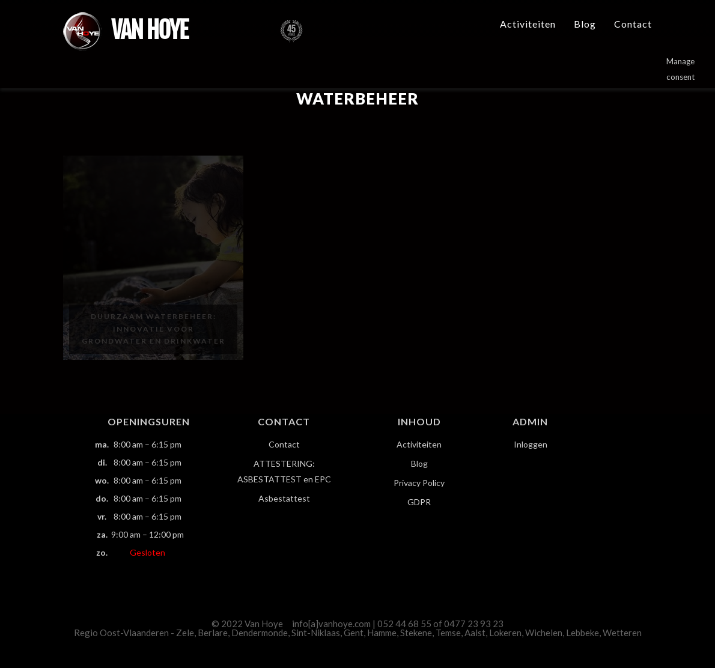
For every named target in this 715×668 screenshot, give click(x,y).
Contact (633, 23)
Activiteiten (528, 23)
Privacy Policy (419, 483)
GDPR (419, 502)
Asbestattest (284, 498)
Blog (585, 23)
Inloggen (530, 444)
